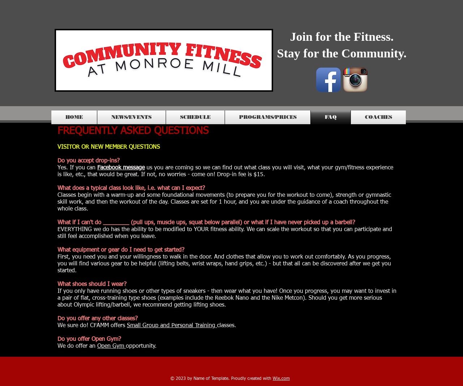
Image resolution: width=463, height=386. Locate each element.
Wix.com (281, 379)
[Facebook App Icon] (328, 80)
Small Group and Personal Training (172, 326)
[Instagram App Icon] (355, 80)
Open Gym (111, 346)
